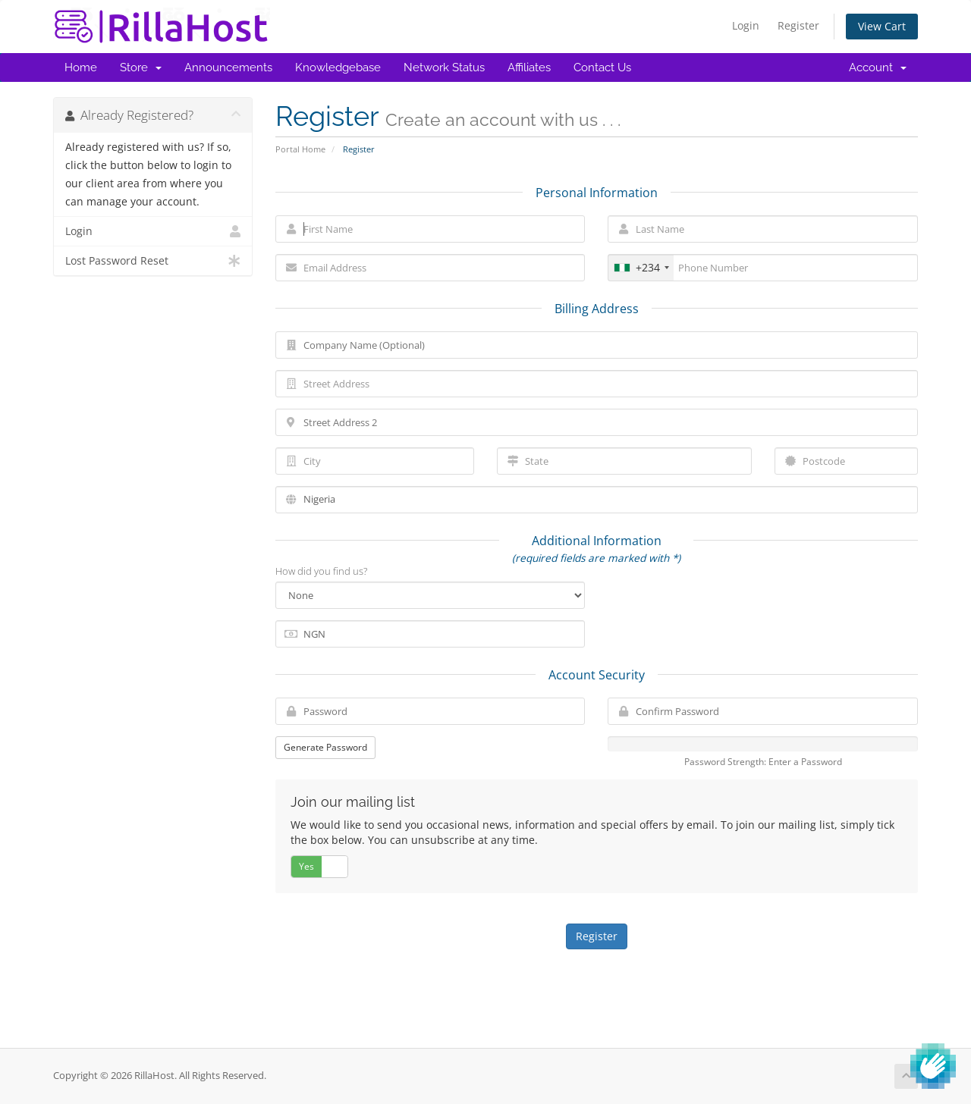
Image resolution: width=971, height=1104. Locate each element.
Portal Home (300, 149)
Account (878, 67)
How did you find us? (321, 571)
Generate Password (325, 747)
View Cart (882, 26)
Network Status (444, 67)
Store (141, 67)
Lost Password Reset (152, 261)
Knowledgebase (338, 67)
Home (80, 67)
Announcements (228, 67)
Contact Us (602, 67)
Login (745, 25)
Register (798, 25)
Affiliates (529, 67)
